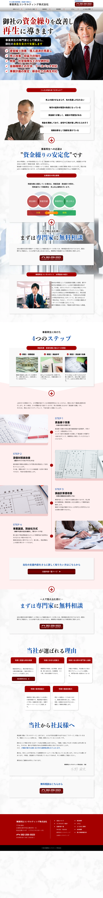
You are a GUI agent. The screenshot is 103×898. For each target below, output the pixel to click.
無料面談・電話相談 (62, 876)
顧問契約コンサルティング (63, 879)
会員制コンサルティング (63, 882)
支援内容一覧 (59, 873)
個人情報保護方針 (81, 879)
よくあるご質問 (88, 9)
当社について (17, 9)
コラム (75, 9)
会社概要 (78, 876)
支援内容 (46, 9)
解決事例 (60, 9)
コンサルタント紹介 (31, 9)
